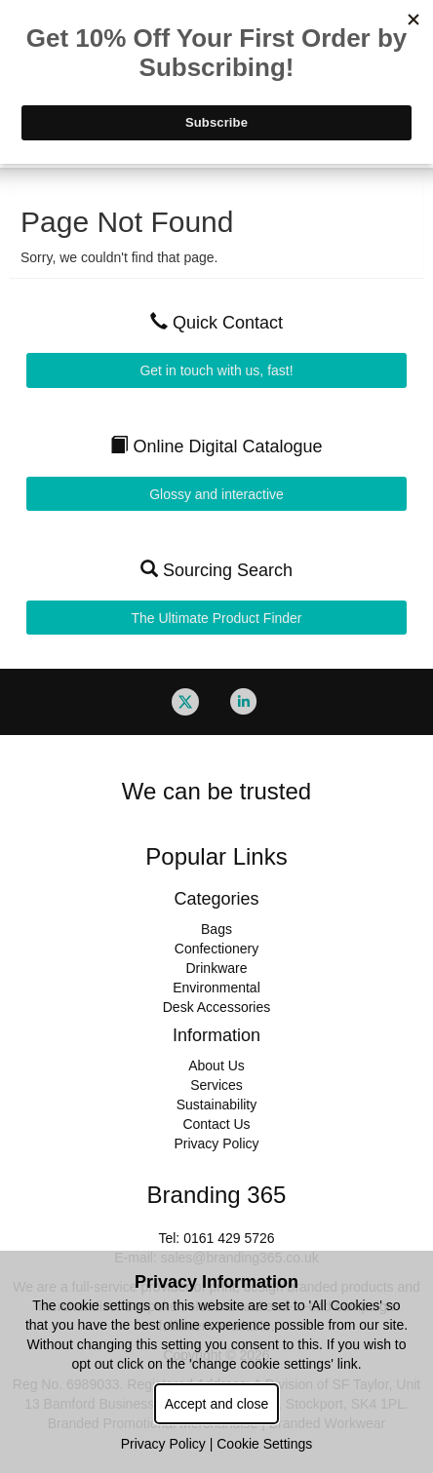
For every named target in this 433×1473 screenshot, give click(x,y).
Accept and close (217, 1404)
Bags (216, 929)
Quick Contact (216, 322)
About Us (216, 1065)
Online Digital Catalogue (216, 446)
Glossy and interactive (216, 494)
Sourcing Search (216, 570)
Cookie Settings (264, 1444)
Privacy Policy (216, 1143)
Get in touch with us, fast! (216, 370)
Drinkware (216, 968)
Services (216, 1085)
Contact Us (216, 1124)
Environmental (216, 987)
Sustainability (217, 1104)
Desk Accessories (216, 1007)
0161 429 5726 (228, 1238)
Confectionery (216, 948)
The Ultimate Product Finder (216, 618)
